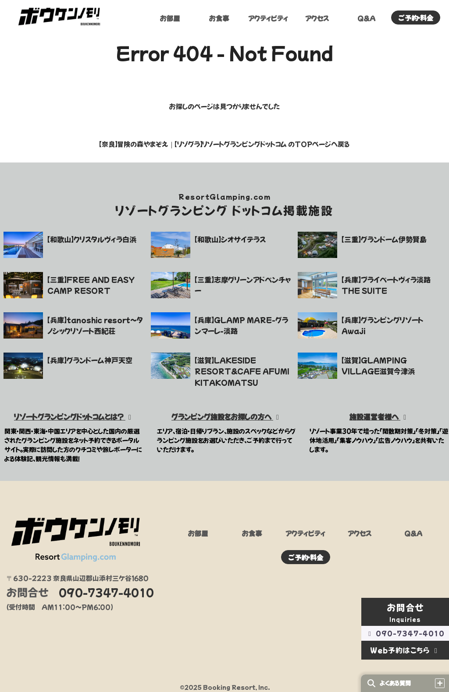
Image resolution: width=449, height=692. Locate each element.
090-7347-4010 (405, 633)
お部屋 (170, 19)
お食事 (219, 19)
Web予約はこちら (405, 650)
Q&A (366, 19)
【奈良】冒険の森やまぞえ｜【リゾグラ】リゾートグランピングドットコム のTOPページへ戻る (224, 143)
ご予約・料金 (416, 18)
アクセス (317, 19)
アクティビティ (268, 19)
